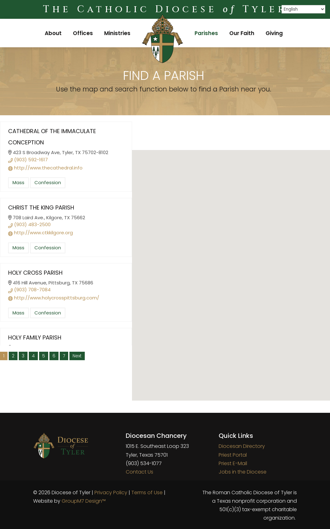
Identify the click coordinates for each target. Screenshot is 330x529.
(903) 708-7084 (29, 289)
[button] (231, 271)
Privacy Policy (110, 492)
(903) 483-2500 (29, 224)
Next (77, 356)
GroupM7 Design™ (84, 501)
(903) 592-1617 (28, 159)
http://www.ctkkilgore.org (40, 232)
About (53, 33)
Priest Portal (233, 455)
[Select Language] (303, 9)
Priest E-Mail (233, 463)
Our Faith (241, 33)
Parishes (206, 33)
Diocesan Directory (242, 446)
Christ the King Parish (41, 207)
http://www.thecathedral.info (45, 167)
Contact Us (139, 471)
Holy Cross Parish (35, 273)
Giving (274, 33)
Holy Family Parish (34, 337)
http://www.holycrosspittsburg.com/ (53, 297)
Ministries (117, 33)
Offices (83, 33)
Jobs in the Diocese (243, 471)
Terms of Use (147, 492)
